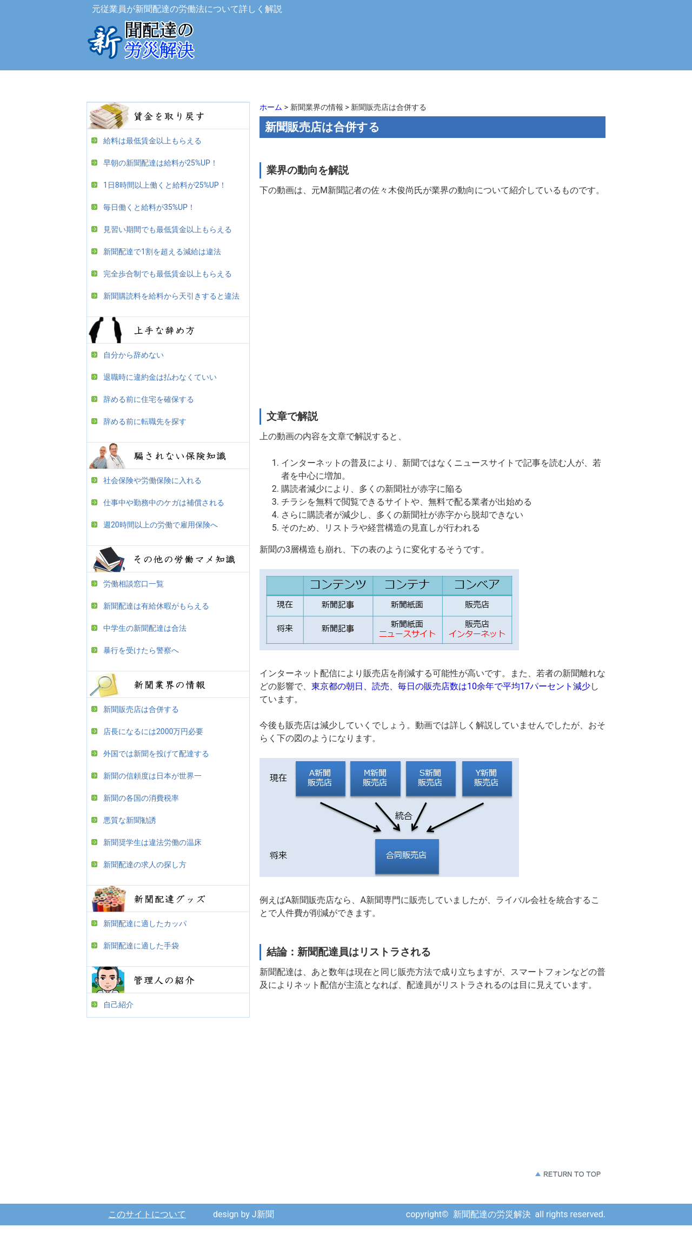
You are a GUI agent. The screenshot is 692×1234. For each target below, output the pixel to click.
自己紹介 (118, 1004)
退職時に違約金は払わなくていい (160, 377)
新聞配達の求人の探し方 (145, 864)
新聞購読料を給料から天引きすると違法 (171, 296)
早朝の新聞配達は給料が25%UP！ (160, 163)
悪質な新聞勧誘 (129, 820)
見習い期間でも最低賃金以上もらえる (167, 229)
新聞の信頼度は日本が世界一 (152, 775)
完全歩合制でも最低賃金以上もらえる (167, 273)
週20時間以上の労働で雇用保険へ (160, 524)
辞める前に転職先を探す (145, 421)
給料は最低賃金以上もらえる (152, 140)
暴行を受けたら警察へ (141, 650)
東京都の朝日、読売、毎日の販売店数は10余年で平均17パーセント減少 (450, 686)
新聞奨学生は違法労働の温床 (152, 842)
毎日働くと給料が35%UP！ (149, 207)
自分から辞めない (133, 355)
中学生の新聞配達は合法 (145, 628)
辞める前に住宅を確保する (148, 399)
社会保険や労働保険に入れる (152, 480)
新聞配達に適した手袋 (141, 945)
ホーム (271, 107)
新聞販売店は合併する (141, 709)
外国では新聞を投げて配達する (156, 753)
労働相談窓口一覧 (133, 583)
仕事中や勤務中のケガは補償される (163, 502)
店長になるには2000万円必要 (153, 731)
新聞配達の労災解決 (140, 43)
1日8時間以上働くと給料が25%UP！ (165, 185)
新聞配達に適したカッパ (145, 923)
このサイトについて (147, 1214)
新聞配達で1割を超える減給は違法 (162, 251)
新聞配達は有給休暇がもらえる (156, 606)
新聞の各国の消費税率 (141, 798)
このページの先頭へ (568, 1174)
